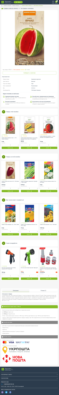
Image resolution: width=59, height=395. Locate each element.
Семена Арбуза (15, 5)
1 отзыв (28, 69)
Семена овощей (7, 5)
